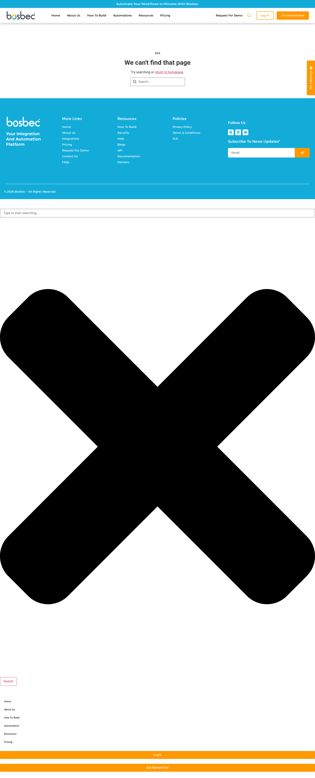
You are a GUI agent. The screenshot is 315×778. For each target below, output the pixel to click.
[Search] (134, 82)
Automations (122, 15)
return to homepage (169, 72)
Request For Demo (229, 15)
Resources (146, 15)
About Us (73, 15)
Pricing (165, 15)
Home (55, 15)
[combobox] (157, 213)
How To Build (96, 15)
